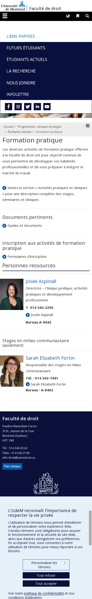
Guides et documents (24, 225)
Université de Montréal (13, 5)
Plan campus (12, 466)
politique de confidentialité (44, 593)
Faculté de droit (45, 8)
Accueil (8, 126)
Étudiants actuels (20, 132)
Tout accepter (46, 583)
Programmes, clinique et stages (40, 126)
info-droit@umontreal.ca (18, 458)
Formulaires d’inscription (27, 256)
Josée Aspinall (42, 314)
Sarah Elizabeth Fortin (48, 384)
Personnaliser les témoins (48, 565)
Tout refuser (46, 575)
